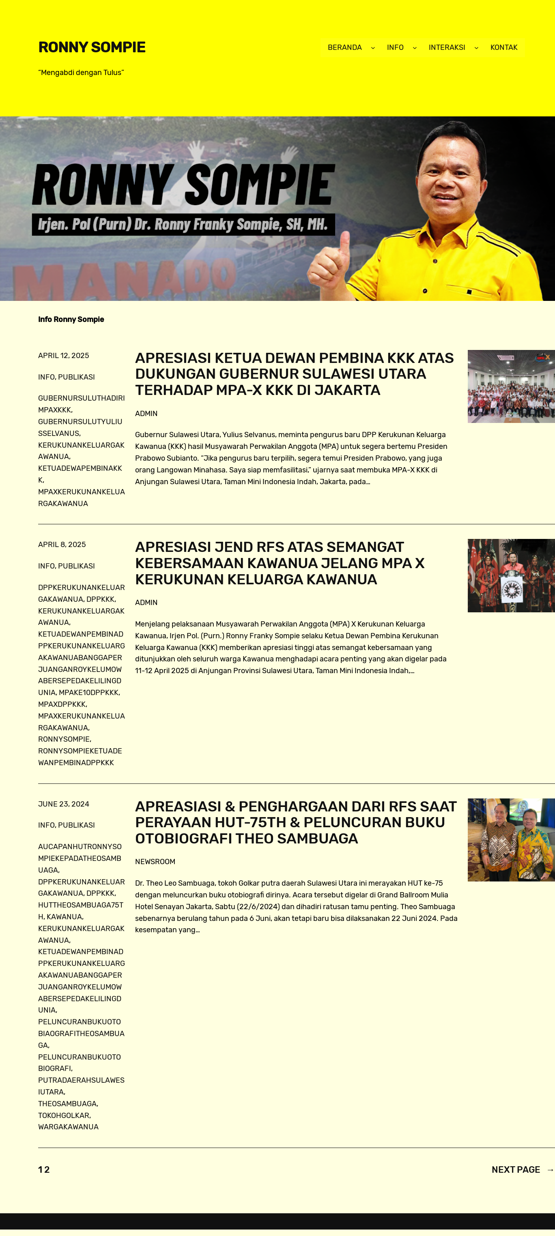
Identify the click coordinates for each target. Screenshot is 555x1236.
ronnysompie (64, 739)
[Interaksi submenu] (476, 47)
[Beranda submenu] (373, 47)
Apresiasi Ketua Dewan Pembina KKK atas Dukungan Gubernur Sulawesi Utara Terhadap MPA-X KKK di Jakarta (294, 374)
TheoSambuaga (67, 1103)
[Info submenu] (415, 47)
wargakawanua (68, 1126)
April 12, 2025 (63, 355)
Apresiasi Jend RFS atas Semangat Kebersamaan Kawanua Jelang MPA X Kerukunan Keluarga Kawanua (280, 563)
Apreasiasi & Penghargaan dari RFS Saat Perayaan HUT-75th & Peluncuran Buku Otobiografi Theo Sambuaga (296, 822)
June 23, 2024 (63, 804)
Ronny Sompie (91, 47)
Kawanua (64, 916)
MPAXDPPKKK (62, 704)
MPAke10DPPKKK (88, 692)
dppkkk (100, 599)
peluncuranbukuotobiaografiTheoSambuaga (81, 1033)
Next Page (523, 1170)
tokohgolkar (63, 1115)
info (46, 377)
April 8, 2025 (62, 544)
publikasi (76, 377)
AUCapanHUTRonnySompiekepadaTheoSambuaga (80, 858)
